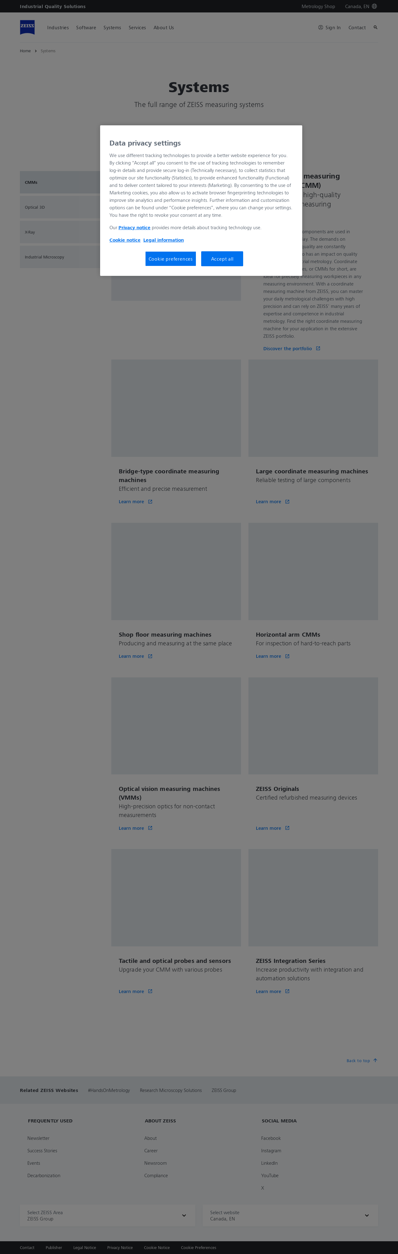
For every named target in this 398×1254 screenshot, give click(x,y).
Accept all (222, 258)
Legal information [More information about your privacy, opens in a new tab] (163, 239)
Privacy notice (134, 227)
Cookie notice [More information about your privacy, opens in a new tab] (125, 239)
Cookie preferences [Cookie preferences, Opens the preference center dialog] (171, 258)
